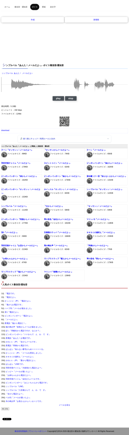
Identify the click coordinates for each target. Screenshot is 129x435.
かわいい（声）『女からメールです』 (21, 342)
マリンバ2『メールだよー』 (98, 219)
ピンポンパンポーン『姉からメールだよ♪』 (19, 176)
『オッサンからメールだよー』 (57, 150)
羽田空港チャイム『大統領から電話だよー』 (24, 368)
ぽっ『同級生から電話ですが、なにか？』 (23, 331)
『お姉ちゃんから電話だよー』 (19, 375)
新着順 (96, 20)
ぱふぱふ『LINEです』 (15, 364)
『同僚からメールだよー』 (98, 246)
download (5, 130)
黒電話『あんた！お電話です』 (19, 338)
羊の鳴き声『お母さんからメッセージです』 (24, 401)
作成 (33, 20)
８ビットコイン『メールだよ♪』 (57, 163)
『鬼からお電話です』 (14, 305)
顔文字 (53, 7)
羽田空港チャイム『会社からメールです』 (23, 379)
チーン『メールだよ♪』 (96, 150)
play (58, 98)
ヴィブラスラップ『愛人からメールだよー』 (62, 259)
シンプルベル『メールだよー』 (14, 206)
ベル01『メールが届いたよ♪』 (18, 398)
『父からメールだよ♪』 (54, 206)
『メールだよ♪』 (12, 320)
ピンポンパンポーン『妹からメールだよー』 (62, 176)
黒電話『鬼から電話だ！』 (16, 323)
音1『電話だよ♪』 (12, 312)
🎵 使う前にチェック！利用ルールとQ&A (37, 139)
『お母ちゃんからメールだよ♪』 (14, 259)
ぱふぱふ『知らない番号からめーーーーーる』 (25, 349)
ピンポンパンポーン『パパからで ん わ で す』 (28, 334)
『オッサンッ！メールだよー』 (100, 206)
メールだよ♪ (27, 73)
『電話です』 (10, 293)
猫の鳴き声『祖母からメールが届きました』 (24, 327)
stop (70, 98)
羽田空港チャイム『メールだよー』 (16, 163)
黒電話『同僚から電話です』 (18, 346)
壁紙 (44, 7)
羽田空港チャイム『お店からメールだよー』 (20, 246)
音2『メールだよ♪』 (9, 232)
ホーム (7, 7)
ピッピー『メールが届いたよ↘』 (20, 372)
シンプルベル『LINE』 (15, 386)
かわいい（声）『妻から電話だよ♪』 (21, 360)
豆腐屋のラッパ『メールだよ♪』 (57, 232)
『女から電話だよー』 (15, 394)
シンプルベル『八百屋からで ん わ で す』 (26, 390)
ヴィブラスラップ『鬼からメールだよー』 (19, 272)
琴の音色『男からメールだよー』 (101, 259)
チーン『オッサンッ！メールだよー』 (17, 150)
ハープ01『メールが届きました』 (19, 308)
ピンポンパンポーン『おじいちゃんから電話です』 (27, 383)
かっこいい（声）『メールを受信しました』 (24, 353)
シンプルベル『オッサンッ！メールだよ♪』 (105, 189)
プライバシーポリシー (37, 431)
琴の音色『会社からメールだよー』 (59, 219)
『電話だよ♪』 (11, 297)
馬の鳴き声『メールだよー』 (56, 246)
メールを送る (64, 405)
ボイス (35, 7)
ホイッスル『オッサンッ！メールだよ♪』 (61, 189)
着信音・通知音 (21, 7)
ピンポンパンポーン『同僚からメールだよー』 (20, 219)
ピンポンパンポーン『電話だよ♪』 (19, 316)
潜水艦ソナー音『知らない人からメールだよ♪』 (107, 176)
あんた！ (17, 73)
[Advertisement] (64, 44)
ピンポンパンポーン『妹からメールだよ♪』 (105, 163)
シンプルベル (7, 73)
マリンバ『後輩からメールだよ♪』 (58, 272)
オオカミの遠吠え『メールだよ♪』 (101, 232)
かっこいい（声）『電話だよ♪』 (18, 301)
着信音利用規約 (21, 431)
